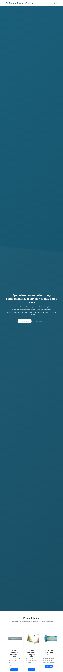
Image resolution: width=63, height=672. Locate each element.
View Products (24, 321)
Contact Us (39, 321)
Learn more (14, 669)
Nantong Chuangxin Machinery (20, 3)
